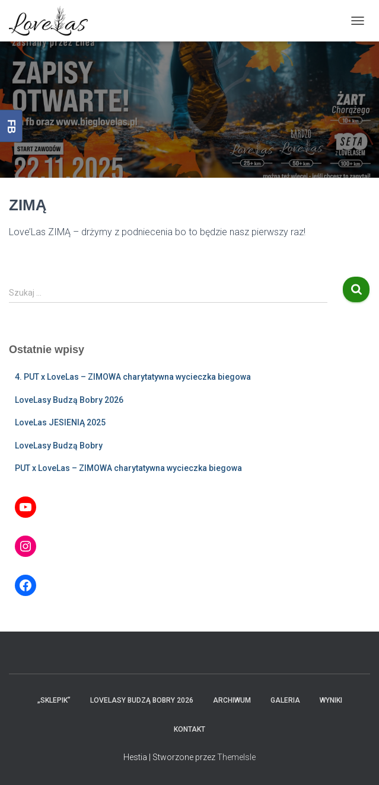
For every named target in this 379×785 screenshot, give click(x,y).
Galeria (285, 700)
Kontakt (189, 729)
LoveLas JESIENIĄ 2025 (60, 422)
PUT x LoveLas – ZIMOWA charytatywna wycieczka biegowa (128, 468)
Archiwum (232, 700)
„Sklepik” (54, 700)
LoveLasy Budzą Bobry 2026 (69, 400)
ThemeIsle (236, 757)
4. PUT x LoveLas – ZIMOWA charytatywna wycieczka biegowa (133, 377)
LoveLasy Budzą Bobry (59, 445)
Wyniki (331, 700)
